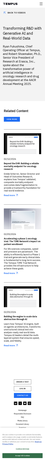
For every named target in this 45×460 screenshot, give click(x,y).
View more (12, 119)
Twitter (20, 403)
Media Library (23, 421)
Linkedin (15, 403)
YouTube (25, 403)
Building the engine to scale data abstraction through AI (20, 318)
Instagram (29, 403)
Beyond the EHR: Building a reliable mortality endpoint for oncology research (21, 166)
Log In (22, 388)
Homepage (22, 410)
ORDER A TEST (22, 382)
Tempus (10, 4)
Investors (22, 428)
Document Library (22, 424)
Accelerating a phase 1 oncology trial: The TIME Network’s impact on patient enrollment (22, 241)
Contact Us (22, 395)
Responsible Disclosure (22, 414)
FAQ (22, 417)
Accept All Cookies (22, 456)
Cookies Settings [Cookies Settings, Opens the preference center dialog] (22, 449)
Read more (9, 195)
